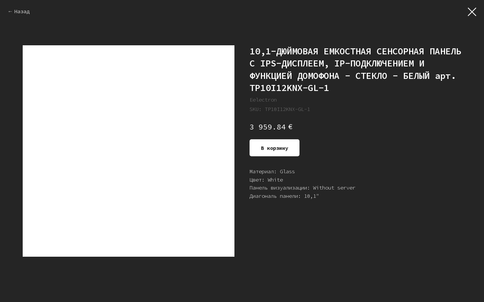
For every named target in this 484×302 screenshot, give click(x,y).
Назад (21, 11)
